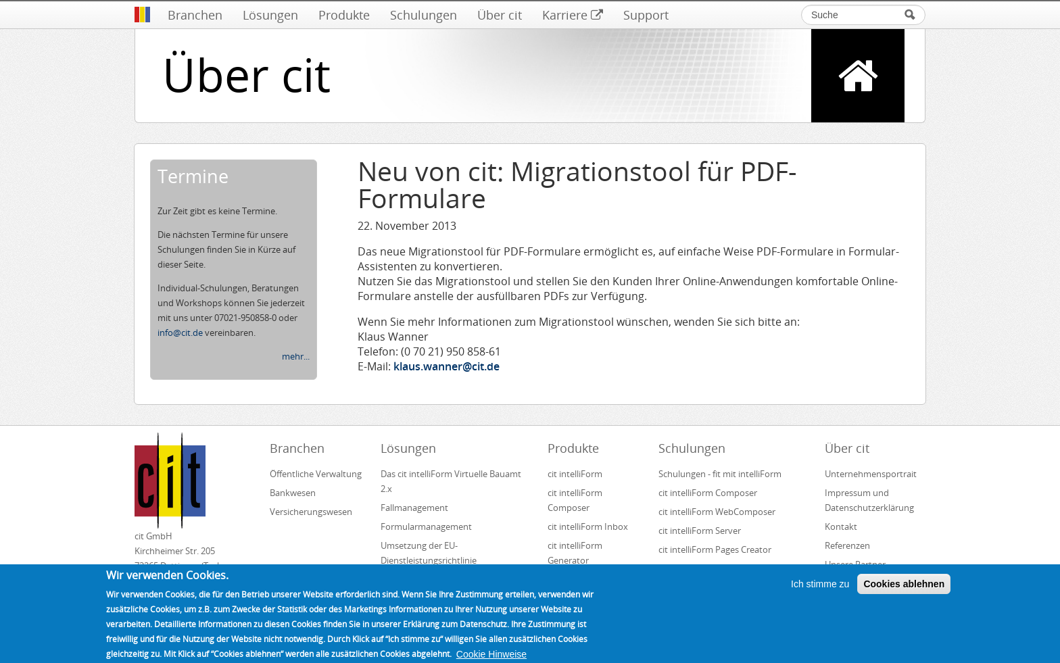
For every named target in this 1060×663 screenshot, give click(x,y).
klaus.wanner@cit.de (446, 366)
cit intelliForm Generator (575, 552)
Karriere (572, 15)
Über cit (499, 15)
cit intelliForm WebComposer (717, 512)
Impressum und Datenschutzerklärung (869, 500)
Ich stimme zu (820, 591)
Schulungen (423, 15)
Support (646, 15)
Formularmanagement (426, 526)
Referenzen (847, 545)
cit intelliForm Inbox (588, 526)
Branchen (195, 15)
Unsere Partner (855, 564)
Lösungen (270, 15)
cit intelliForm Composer (575, 500)
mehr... (296, 356)
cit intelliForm (575, 474)
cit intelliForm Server (699, 530)
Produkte (344, 15)
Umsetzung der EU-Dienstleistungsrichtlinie (429, 552)
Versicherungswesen (311, 512)
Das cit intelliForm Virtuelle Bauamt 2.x (451, 481)
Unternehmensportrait (871, 474)
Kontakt (841, 526)
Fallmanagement (414, 507)
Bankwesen (293, 493)
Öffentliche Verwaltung (316, 474)
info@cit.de (180, 332)
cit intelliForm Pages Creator (714, 549)
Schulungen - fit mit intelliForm (719, 474)
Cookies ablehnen (903, 591)
